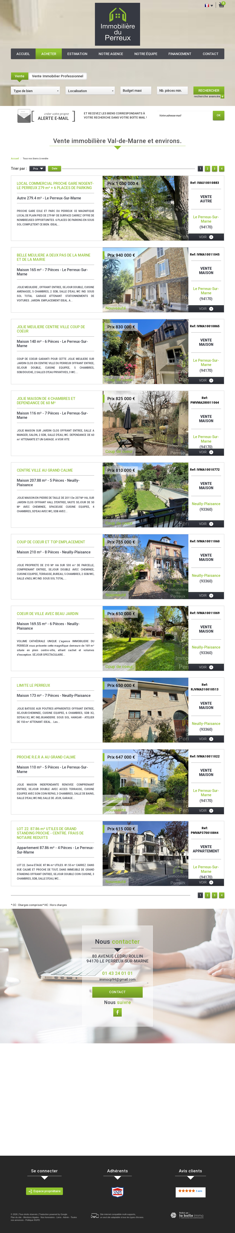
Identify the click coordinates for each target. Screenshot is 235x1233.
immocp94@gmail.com (117, 979)
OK (219, 115)
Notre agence (111, 54)
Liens (58, 1217)
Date (54, 168)
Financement (180, 54)
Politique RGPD (32, 1220)
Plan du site (16, 1217)
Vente (19, 76)
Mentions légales (31, 1217)
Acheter (48, 54)
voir (206, 237)
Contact (211, 54)
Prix (38, 169)
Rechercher (208, 90)
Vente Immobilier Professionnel (57, 76)
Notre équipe (145, 54)
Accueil (23, 54)
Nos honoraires (48, 1217)
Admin (66, 1217)
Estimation (77, 54)
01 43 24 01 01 (117, 973)
